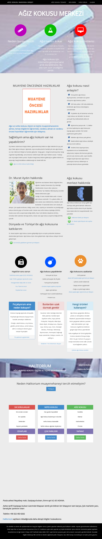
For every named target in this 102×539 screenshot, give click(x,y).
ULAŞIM (92, 2)
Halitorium (7, 519)
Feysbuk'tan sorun (20, 290)
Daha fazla (22, 437)
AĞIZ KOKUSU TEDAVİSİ (58, 2)
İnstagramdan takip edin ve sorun (21, 283)
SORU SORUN (83, 2)
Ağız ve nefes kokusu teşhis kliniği (23, 164)
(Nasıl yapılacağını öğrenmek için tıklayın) (81, 292)
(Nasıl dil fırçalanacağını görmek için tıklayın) (81, 278)
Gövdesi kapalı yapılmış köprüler (51, 286)
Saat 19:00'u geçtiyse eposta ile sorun (21, 279)
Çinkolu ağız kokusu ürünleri (80, 350)
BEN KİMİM (72, 2)
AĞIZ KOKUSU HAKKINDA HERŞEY (20, 2)
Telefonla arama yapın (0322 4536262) (21, 275)
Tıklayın (51, 389)
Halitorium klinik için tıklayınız (80, 217)
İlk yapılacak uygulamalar (21, 337)
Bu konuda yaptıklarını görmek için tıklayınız (26, 243)
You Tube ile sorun (21, 286)
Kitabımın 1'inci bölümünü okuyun (51, 344)
